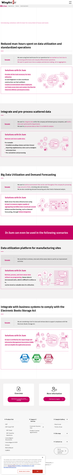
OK (37, 471)
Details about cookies (24, 471)
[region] (23, 465)
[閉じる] (42, 457)
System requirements (24, 6)
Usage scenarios (11, 6)
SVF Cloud (9, 430)
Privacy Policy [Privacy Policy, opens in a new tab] (11, 465)
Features (17, 6)
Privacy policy (49, 462)
